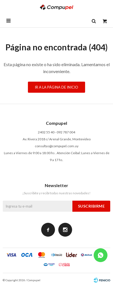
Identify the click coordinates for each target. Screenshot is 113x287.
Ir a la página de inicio (56, 87)
